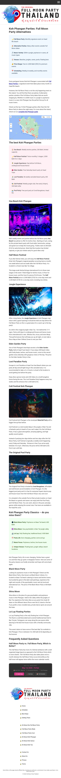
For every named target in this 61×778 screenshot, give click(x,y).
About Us (25, 756)
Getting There (26, 718)
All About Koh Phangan (29, 737)
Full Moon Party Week (28, 729)
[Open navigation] (30, 2)
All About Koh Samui (28, 741)
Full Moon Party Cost (28, 733)
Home (24, 706)
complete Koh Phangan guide (28, 112)
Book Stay (19, 674)
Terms (24, 764)
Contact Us (25, 752)
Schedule (25, 710)
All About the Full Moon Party (31, 725)
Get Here (29, 674)
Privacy (24, 760)
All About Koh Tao (27, 745)
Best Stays (25, 714)
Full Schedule (41, 674)
